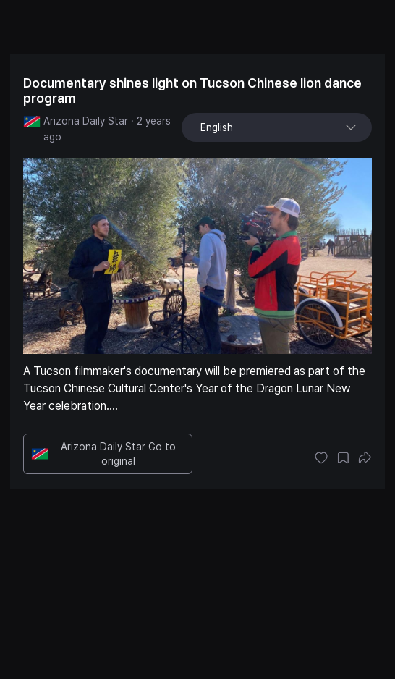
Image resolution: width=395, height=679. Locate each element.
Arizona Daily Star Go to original (103, 454)
